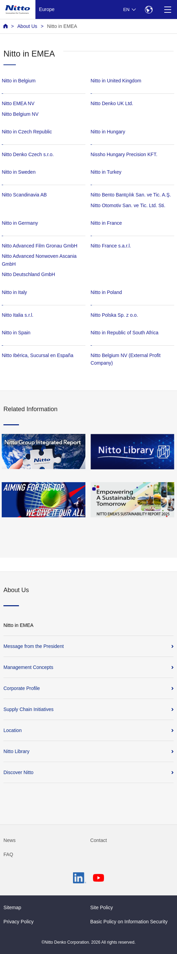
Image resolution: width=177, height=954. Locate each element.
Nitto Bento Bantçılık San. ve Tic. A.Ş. (131, 194)
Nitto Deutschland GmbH (28, 274)
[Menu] (167, 9)
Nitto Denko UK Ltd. (112, 103)
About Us (27, 26)
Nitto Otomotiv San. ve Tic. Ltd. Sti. (128, 205)
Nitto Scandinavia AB (24, 194)
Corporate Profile (21, 688)
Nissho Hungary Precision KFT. (124, 154)
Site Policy (101, 907)
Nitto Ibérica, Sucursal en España (37, 355)
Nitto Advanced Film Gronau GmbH (39, 245)
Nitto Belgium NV (20, 114)
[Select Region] (148, 9)
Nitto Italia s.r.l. (17, 315)
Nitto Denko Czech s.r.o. (28, 154)
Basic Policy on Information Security (129, 921)
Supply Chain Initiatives (28, 709)
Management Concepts (28, 667)
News (9, 840)
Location (12, 730)
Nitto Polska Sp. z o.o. (114, 315)
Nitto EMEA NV (18, 103)
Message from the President (33, 646)
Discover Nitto (18, 772)
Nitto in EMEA (62, 26)
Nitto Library (16, 751)
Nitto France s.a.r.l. (111, 245)
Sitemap (12, 907)
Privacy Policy (18, 921)
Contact (98, 840)
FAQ (8, 854)
